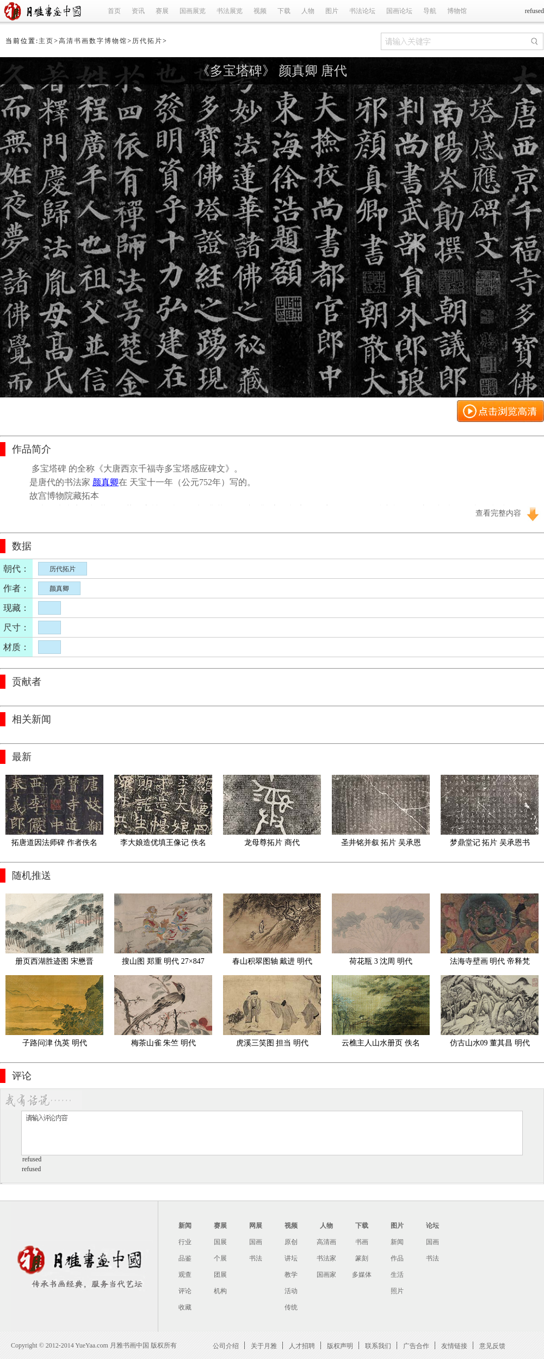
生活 (397, 1274)
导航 (429, 11)
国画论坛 (399, 11)
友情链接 (454, 1345)
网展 (255, 1225)
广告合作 (416, 1345)
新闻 (184, 1225)
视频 (260, 11)
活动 (291, 1291)
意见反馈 (492, 1345)
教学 (291, 1274)
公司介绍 (226, 1345)
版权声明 (340, 1345)
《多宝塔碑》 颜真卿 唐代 (272, 71)
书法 (255, 1258)
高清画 (326, 1242)
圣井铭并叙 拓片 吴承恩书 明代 (381, 844)
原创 (291, 1242)
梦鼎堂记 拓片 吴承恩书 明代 (491, 844)
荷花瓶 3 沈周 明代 (380, 961)
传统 (291, 1307)
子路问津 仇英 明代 (54, 1043)
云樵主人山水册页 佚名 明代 (382, 1045)
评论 (184, 1291)
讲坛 (291, 1258)
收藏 (184, 1307)
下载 (283, 11)
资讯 (138, 11)
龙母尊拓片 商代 (272, 842)
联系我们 (378, 1345)
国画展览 (193, 11)
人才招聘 (302, 1345)
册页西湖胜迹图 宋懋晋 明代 (55, 963)
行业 (184, 1242)
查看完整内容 (498, 513)
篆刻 (361, 1258)
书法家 (326, 1258)
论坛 (432, 1225)
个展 (220, 1258)
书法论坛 (362, 11)
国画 (255, 1242)
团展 (220, 1274)
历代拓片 (147, 41)
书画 (361, 1242)
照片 (397, 1291)
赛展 (162, 11)
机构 (220, 1291)
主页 (46, 41)
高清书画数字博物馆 (93, 41)
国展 (220, 1242)
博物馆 (457, 11)
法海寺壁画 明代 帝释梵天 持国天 (490, 963)
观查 (184, 1274)
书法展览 (230, 11)
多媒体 (362, 1274)
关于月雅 (264, 1345)
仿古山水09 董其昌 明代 (490, 1043)
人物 (307, 11)
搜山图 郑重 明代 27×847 (163, 961)
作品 (397, 1258)
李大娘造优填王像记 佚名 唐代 (164, 844)
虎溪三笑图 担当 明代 (272, 1043)
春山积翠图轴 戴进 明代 (272, 961)
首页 (114, 11)
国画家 (326, 1274)
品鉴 (184, 1258)
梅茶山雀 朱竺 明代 (163, 1043)
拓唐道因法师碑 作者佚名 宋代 (55, 844)
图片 (331, 11)
